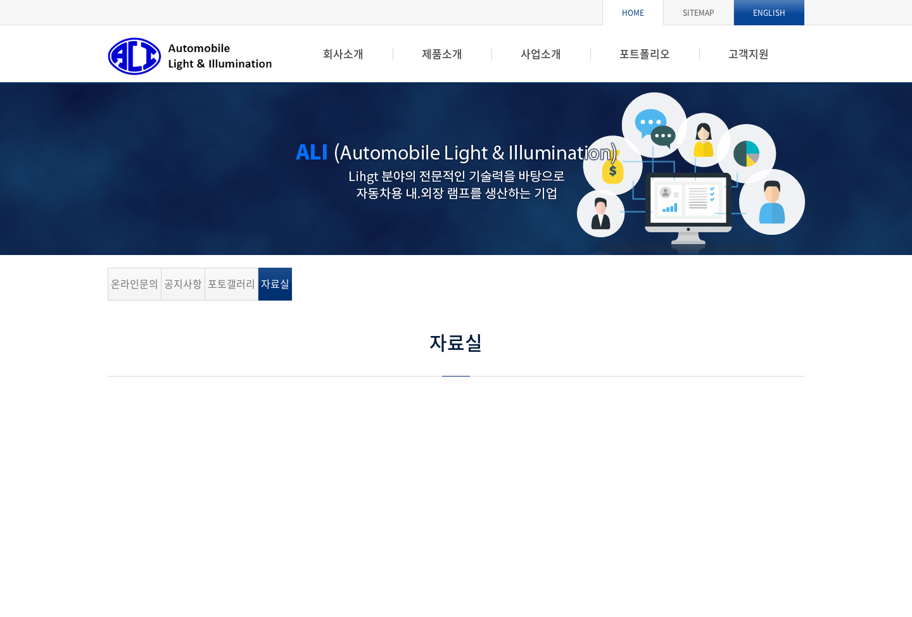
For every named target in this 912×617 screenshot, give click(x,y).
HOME (633, 12)
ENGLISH (769, 12)
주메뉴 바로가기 (0, 0)
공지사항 (183, 283)
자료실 (275, 283)
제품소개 (442, 53)
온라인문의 (134, 283)
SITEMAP (698, 12)
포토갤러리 (231, 283)
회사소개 (343, 53)
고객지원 (748, 53)
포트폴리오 (644, 53)
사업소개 (541, 53)
